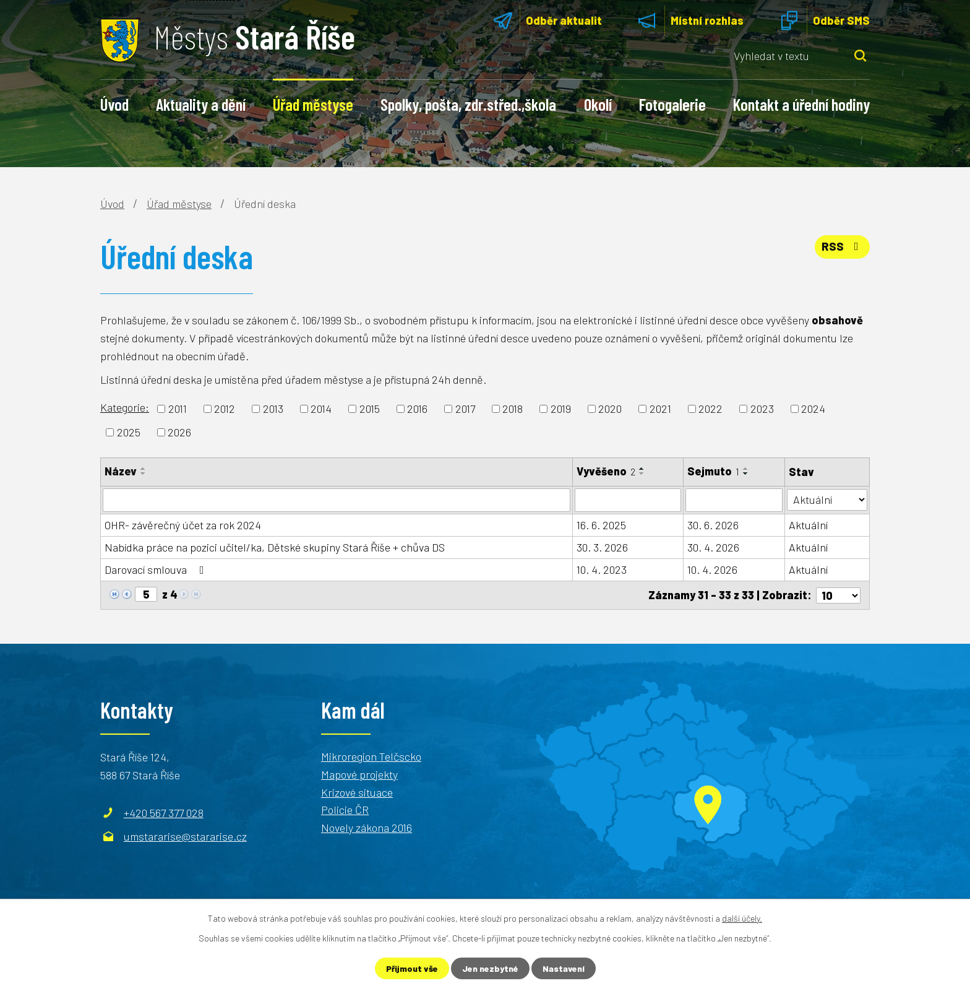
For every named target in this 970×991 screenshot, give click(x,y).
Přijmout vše (412, 968)
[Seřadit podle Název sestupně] (143, 473)
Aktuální (808, 525)
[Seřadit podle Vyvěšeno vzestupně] (642, 468)
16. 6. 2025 (601, 525)
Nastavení (564, 968)
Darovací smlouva (157, 569)
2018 (512, 408)
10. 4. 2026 (712, 569)
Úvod (114, 104)
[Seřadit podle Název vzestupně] (143, 468)
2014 (321, 408)
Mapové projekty (359, 774)
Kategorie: (124, 407)
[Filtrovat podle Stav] (827, 499)
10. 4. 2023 (602, 569)
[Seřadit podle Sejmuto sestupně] (746, 473)
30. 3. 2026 (602, 547)
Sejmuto (713, 471)
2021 (660, 408)
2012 (224, 408)
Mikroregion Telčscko (371, 756)
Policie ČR (345, 809)
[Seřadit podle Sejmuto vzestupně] (746, 468)
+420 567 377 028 (164, 812)
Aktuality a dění (201, 104)
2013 (273, 408)
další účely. (742, 918)
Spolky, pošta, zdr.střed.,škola (468, 104)
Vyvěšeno (606, 471)
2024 (813, 408)
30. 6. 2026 (713, 525)
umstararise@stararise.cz (185, 835)
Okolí (598, 104)
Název (121, 471)
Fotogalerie (672, 104)
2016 (417, 408)
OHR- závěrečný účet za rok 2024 (183, 525)
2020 (610, 408)
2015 (369, 408)
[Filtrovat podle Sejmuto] (734, 500)
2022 (710, 408)
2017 (465, 408)
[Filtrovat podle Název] (336, 500)
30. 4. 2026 (713, 547)
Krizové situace (357, 791)
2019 (561, 408)
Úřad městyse (313, 104)
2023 (762, 408)
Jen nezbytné (490, 968)
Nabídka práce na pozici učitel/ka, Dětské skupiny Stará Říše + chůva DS (275, 547)
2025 (128, 432)
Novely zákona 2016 (366, 827)
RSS (843, 246)
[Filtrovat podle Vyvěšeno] (628, 500)
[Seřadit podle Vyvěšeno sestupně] (642, 473)
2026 (179, 432)
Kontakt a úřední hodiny (801, 104)
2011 (177, 408)
